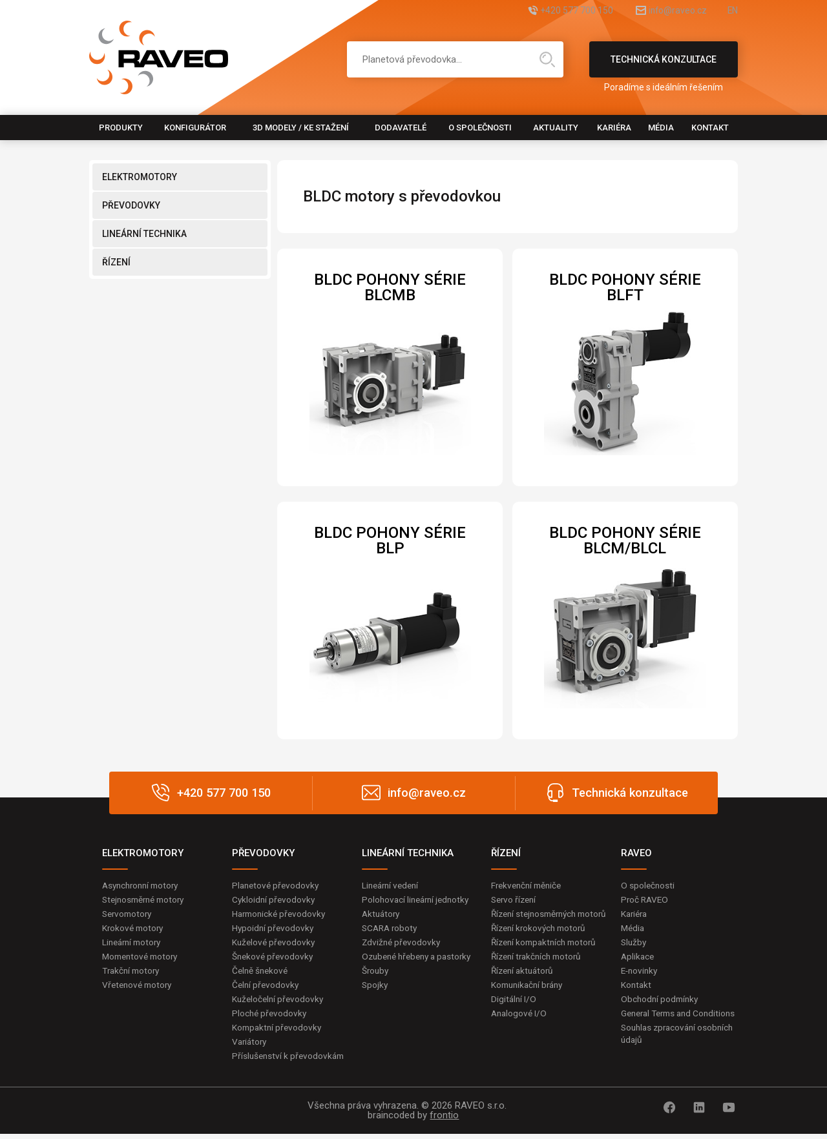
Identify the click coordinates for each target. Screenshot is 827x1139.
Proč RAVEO (646, 900)
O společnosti (480, 127)
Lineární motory (134, 943)
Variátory (250, 1046)
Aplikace (638, 958)
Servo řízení (515, 900)
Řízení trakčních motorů (539, 971)
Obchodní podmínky (661, 1002)
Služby (634, 943)
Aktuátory (382, 914)
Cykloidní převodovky (274, 900)
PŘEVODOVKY (131, 205)
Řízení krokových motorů (541, 941)
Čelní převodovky (266, 987)
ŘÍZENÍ (116, 262)
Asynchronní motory (143, 885)
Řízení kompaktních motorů (547, 956)
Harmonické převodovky (281, 914)
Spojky (375, 1000)
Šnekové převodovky (274, 958)
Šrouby (376, 985)
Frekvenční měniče (529, 885)
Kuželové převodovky (275, 943)
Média (661, 127)
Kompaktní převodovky (278, 1031)
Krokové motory (134, 929)
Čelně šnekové (261, 973)
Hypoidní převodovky (274, 929)
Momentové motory (142, 958)
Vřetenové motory (139, 987)
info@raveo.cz (663, 11)
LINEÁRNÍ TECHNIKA (144, 234)
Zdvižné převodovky (402, 943)
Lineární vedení (392, 885)
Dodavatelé (400, 127)
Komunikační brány (530, 1000)
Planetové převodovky (277, 885)
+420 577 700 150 (546, 11)
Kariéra (614, 127)
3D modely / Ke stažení (301, 127)
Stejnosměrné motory (146, 900)
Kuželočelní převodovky (279, 1002)
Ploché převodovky (270, 1016)
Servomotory (129, 914)
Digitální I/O (514, 1014)
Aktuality (555, 127)
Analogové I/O (520, 1029)
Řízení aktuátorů (524, 985)
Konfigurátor (195, 127)
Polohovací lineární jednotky (418, 900)
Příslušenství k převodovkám (290, 1060)
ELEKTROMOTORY (139, 177)
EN (732, 11)
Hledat (547, 59)
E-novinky (640, 973)
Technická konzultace (663, 65)
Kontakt (710, 127)
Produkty (121, 127)
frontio (444, 1120)
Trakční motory (132, 973)
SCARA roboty (391, 929)
